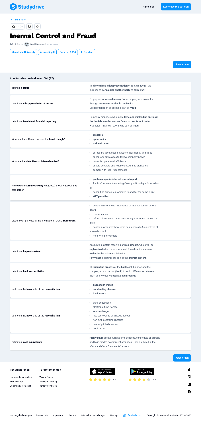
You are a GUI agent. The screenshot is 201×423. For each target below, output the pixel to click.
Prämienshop (16, 381)
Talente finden (46, 377)
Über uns (72, 415)
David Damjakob (38, 44)
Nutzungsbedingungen (21, 415)
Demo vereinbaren (48, 386)
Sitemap (113, 415)
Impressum (58, 415)
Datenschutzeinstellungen (92, 415)
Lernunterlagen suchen (21, 377)
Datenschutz (42, 415)
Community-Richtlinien (20, 386)
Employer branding (48, 381)
